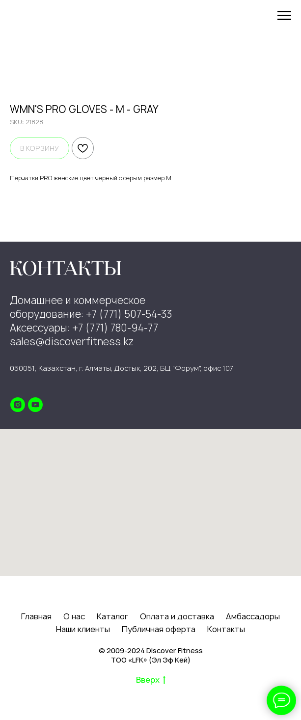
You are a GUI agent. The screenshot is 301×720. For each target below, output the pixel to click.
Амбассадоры (253, 616)
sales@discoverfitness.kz (72, 341)
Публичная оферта (158, 629)
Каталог (112, 616)
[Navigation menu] (284, 16)
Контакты (226, 629)
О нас (74, 616)
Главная (36, 616)
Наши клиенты (83, 629)
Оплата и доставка (177, 616)
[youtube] (35, 404)
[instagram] (17, 404)
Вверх (150, 680)
